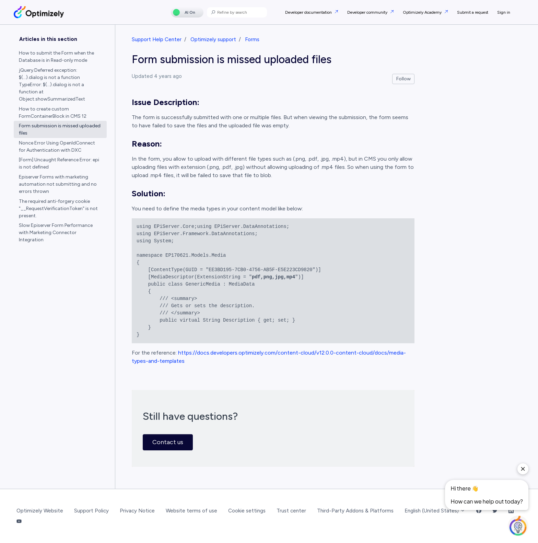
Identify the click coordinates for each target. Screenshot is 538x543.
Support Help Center (157, 39)
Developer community (367, 12)
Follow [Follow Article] (403, 79)
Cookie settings (247, 511)
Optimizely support (213, 39)
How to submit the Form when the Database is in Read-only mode (56, 56)
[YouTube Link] (19, 521)
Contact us (167, 442)
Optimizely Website (39, 511)
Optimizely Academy (423, 12)
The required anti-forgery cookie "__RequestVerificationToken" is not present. (58, 208)
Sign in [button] (503, 12)
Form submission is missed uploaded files (60, 129)
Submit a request (472, 12)
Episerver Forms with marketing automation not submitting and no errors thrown (58, 184)
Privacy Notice (137, 511)
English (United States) (435, 511)
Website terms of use (191, 511)
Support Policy (91, 511)
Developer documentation (309, 12)
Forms (252, 39)
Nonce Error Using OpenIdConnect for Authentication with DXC (57, 146)
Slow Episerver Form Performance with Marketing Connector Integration (56, 232)
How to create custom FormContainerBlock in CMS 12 (52, 112)
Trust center (291, 511)
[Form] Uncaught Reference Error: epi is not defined (59, 163)
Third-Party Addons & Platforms (355, 511)
